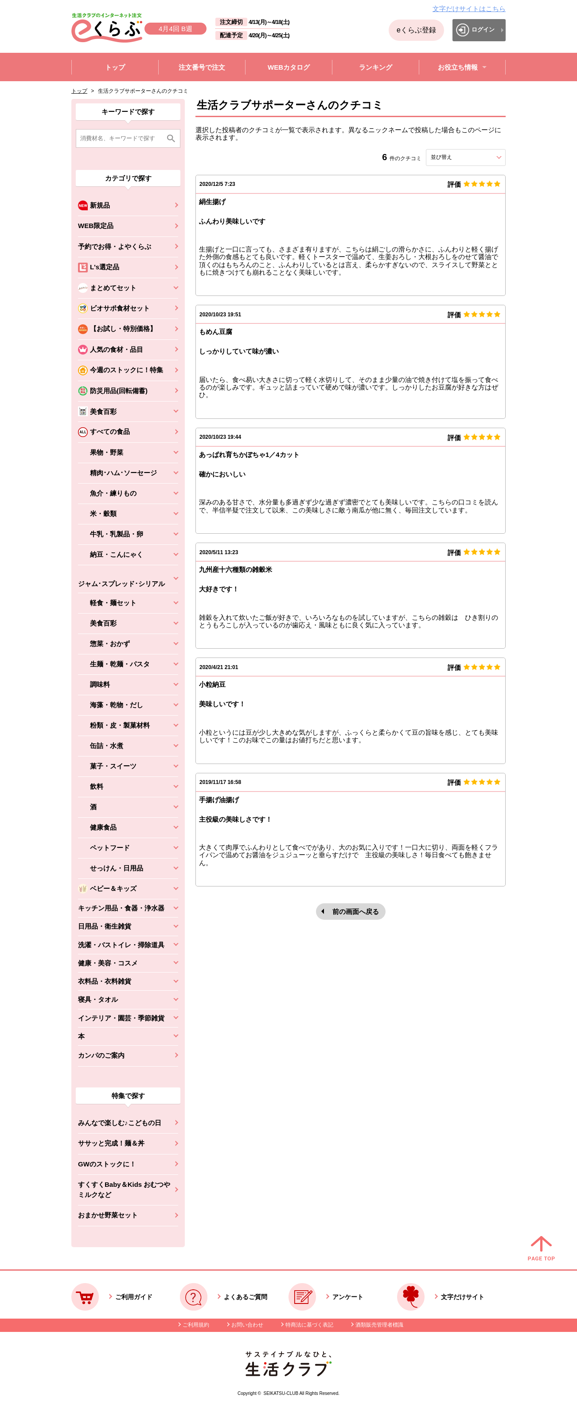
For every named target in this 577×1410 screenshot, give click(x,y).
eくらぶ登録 (416, 30)
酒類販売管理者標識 (379, 1325)
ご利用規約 (196, 1325)
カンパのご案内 (101, 1055)
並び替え (457, 157)
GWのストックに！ (107, 1164)
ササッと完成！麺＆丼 (111, 1143)
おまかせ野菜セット (108, 1215)
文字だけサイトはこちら (469, 8)
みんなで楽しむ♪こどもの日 (119, 1122)
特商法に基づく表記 (309, 1325)
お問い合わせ (247, 1325)
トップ (79, 91)
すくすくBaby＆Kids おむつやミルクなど (124, 1189)
